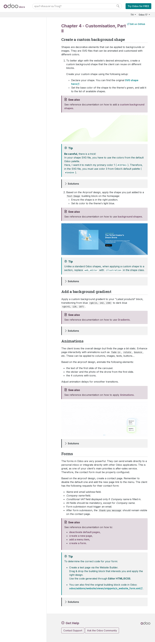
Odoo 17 (143, 14)
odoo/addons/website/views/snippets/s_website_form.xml (104, 588)
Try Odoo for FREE (138, 6)
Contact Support (72, 630)
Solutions (73, 183)
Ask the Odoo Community (102, 630)
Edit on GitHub (136, 24)
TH (132, 14)
